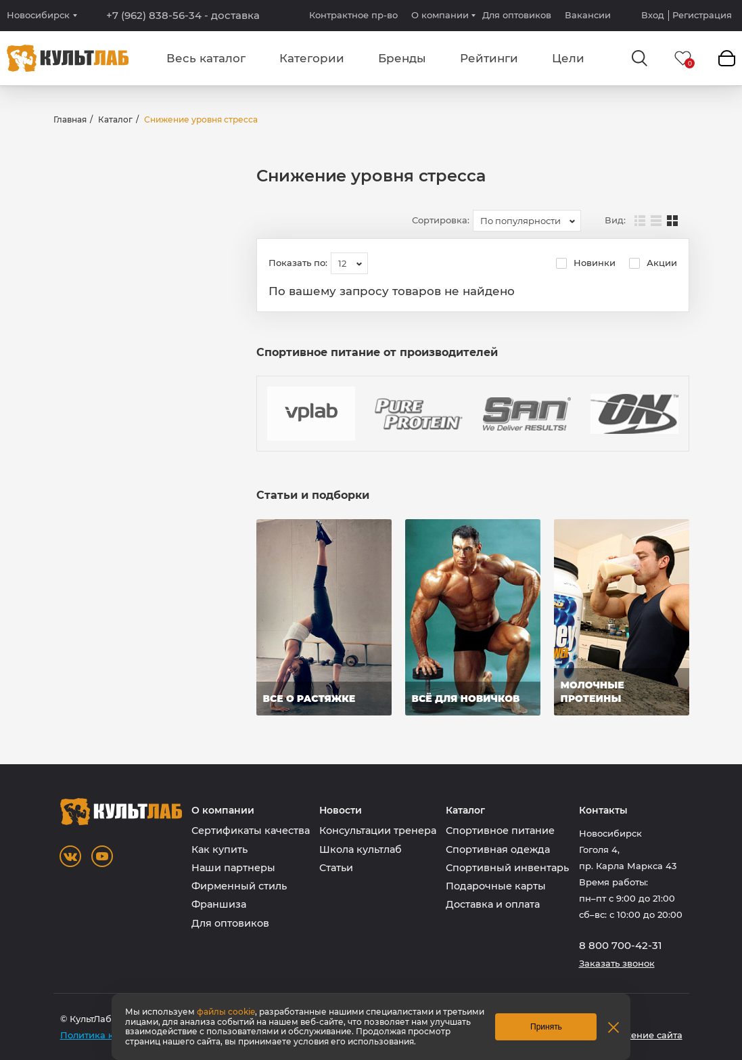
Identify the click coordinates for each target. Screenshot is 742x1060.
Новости (340, 810)
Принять (546, 1027)
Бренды (402, 58)
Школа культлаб (360, 849)
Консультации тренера (377, 830)
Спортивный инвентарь (507, 868)
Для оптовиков (516, 14)
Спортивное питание (500, 830)
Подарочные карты (496, 886)
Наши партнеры (233, 868)
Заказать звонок (617, 963)
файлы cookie (226, 1012)
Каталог (115, 119)
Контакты (603, 810)
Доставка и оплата (493, 904)
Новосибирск (38, 15)
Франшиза (218, 904)
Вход (652, 15)
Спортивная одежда (498, 849)
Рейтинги (489, 58)
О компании (440, 14)
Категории (311, 58)
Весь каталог (206, 58)
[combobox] (527, 220)
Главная (70, 119)
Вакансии (588, 14)
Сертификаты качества (250, 830)
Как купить (219, 849)
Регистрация (702, 15)
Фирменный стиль (239, 886)
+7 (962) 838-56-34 (183, 15)
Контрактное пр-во (353, 14)
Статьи (336, 868)
